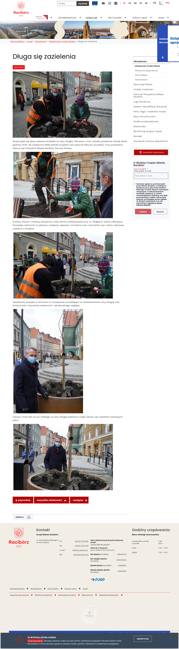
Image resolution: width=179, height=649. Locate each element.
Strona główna (17, 41)
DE (146, 3)
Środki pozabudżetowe (146, 121)
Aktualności (40, 41)
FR (141, 3)
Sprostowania (141, 80)
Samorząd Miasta (143, 84)
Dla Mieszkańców (67, 17)
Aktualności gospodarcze (146, 70)
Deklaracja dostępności (109, 595)
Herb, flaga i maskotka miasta (150, 111)
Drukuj (23, 517)
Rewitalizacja (36, 589)
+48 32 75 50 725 (82, 546)
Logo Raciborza (142, 101)
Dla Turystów (115, 17)
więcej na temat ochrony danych (149, 204)
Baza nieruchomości (145, 116)
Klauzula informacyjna (19, 595)
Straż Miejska (141, 75)
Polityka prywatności (43, 595)
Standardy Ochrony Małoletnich (151, 141)
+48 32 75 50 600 (81, 541)
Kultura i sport (140, 17)
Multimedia (140, 126)
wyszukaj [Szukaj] (83, 3)
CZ (129, 3)
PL (124, 3)
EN (135, 3)
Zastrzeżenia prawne (67, 595)
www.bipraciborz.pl (80, 555)
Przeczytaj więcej (35, 640)
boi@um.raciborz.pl (80, 550)
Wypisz (160, 211)
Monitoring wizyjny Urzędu (148, 131)
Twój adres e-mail (151, 170)
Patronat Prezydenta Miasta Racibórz (148, 95)
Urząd (161, 17)
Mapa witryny (87, 595)
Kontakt (138, 136)
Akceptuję (143, 639)
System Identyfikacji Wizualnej (150, 106)
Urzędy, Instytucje (143, 89)
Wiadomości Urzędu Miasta (62, 41)
